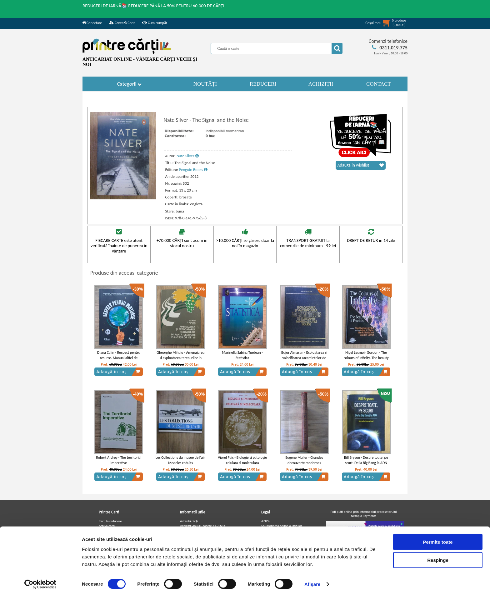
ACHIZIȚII (320, 84)
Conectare (92, 23)
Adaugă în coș (118, 371)
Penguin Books (193, 169)
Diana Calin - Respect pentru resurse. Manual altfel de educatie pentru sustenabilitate (118, 357)
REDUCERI (263, 84)
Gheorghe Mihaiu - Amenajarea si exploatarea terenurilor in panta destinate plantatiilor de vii (180, 360)
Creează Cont (122, 23)
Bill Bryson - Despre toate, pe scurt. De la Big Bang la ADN (366, 460)
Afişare (312, 577)
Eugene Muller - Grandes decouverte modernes (304, 460)
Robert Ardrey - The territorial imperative (118, 460)
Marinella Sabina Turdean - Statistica (242, 355)
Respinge (437, 553)
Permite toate (437, 535)
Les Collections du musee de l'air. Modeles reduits (181, 460)
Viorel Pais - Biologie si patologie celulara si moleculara (242, 460)
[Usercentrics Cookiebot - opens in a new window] (40, 577)
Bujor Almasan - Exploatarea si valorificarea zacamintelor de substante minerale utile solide (304, 357)
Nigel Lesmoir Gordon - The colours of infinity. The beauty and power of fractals (365, 357)
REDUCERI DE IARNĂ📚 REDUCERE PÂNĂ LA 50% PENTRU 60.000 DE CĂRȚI (153, 5)
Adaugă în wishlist (361, 165)
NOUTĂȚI (205, 84)
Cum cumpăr (154, 23)
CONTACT (378, 84)
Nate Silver (188, 155)
